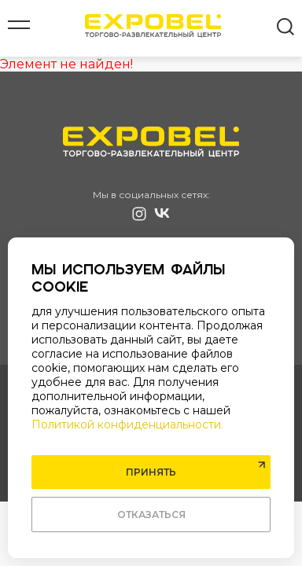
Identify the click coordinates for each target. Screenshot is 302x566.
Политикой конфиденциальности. (127, 424)
